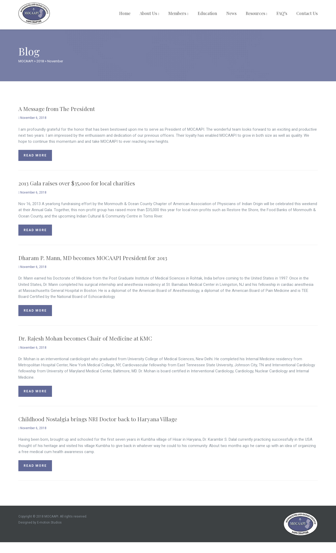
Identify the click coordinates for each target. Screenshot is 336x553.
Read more (35, 155)
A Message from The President (56, 108)
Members (178, 13)
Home (124, 13)
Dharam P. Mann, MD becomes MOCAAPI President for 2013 (92, 257)
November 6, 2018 (32, 118)
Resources (256, 13)
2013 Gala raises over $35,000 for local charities (76, 183)
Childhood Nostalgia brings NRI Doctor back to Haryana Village (97, 419)
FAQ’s (281, 13)
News (231, 13)
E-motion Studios (49, 522)
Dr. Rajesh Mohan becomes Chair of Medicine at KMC (85, 338)
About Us (149, 13)
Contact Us (307, 13)
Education (207, 13)
